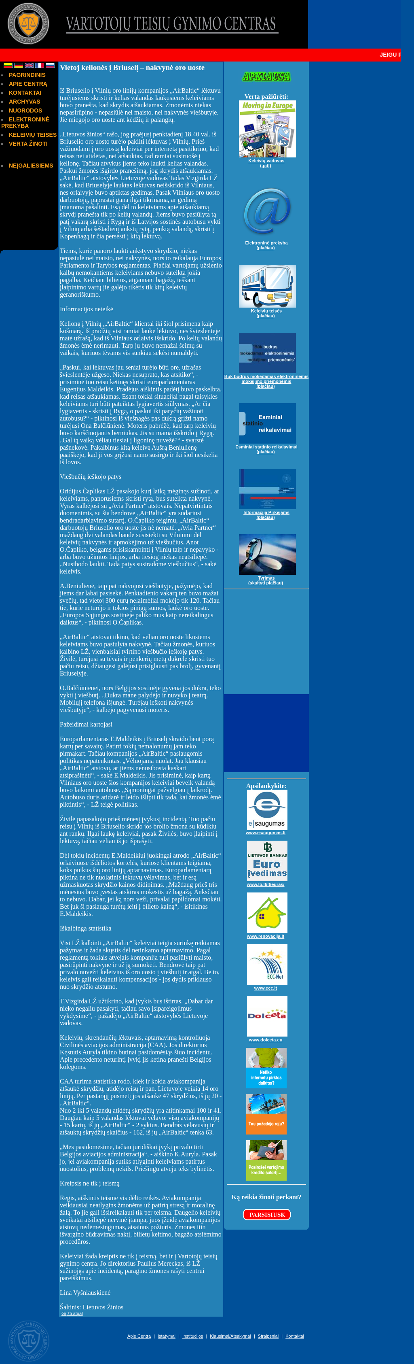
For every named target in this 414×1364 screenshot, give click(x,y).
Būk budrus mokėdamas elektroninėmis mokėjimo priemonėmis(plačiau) (266, 378)
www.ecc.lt (267, 984)
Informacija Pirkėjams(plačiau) (267, 512)
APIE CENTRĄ (28, 84)
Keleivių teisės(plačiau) (267, 310)
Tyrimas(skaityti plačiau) (267, 577)
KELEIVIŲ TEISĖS (33, 135)
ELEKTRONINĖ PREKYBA (25, 122)
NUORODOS (25, 110)
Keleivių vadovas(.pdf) (267, 160)
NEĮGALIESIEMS (31, 165)
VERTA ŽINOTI (28, 143)
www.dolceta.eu (267, 1036)
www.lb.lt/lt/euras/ (267, 881)
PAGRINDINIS (27, 75)
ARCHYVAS (24, 101)
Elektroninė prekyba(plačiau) (267, 242)
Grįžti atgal (72, 1313)
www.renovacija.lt (267, 933)
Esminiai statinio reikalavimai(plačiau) (266, 446)
